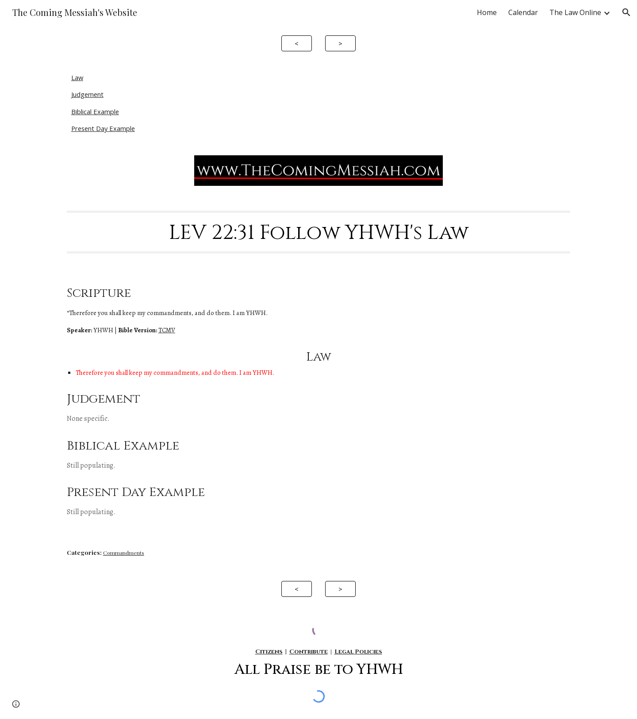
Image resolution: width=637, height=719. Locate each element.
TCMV (166, 330)
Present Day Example (103, 128)
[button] (626, 12)
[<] (296, 43)
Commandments (123, 552)
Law (77, 77)
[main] (318, 232)
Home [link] (487, 12)
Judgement (87, 94)
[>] (340, 43)
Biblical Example (95, 111)
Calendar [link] (523, 12)
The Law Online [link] (575, 12)
